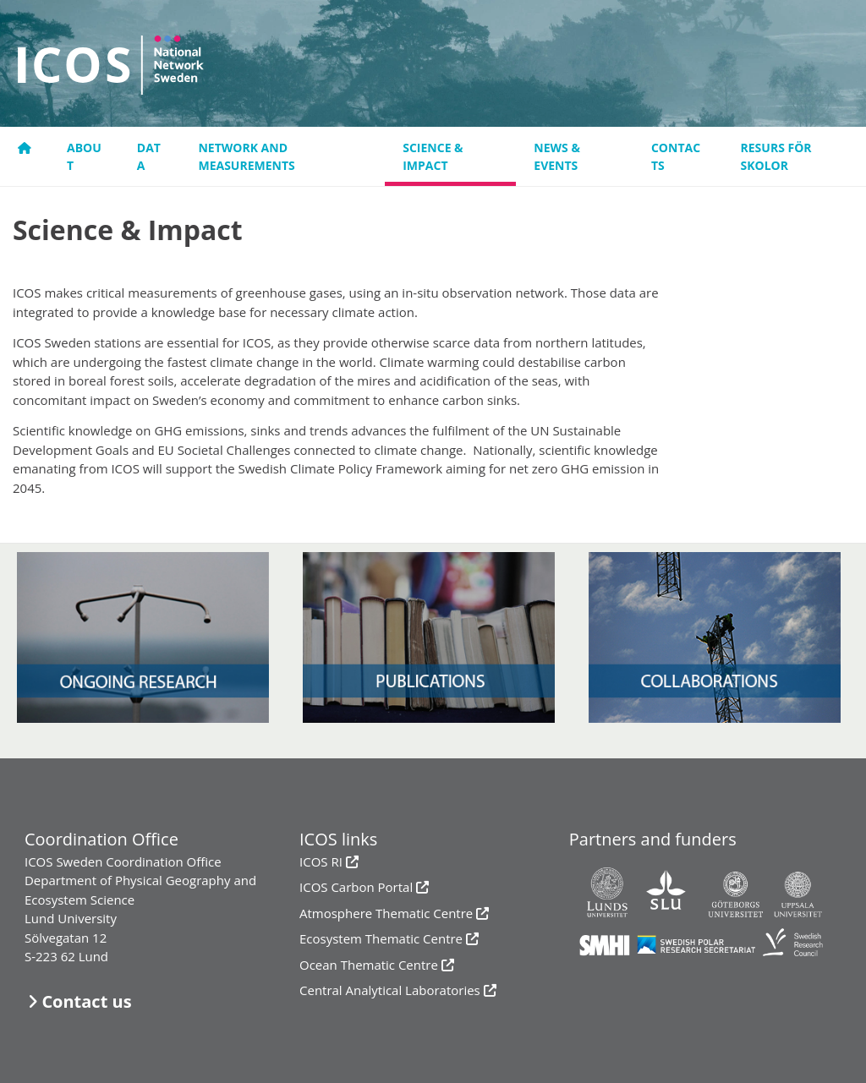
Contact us (86, 1001)
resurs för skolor (776, 156)
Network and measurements (246, 156)
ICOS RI (321, 861)
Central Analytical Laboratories (389, 990)
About (84, 156)
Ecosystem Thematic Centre (381, 938)
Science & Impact (433, 156)
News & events (557, 156)
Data (149, 156)
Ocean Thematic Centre (368, 964)
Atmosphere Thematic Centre (386, 913)
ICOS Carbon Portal (356, 886)
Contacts (675, 156)
